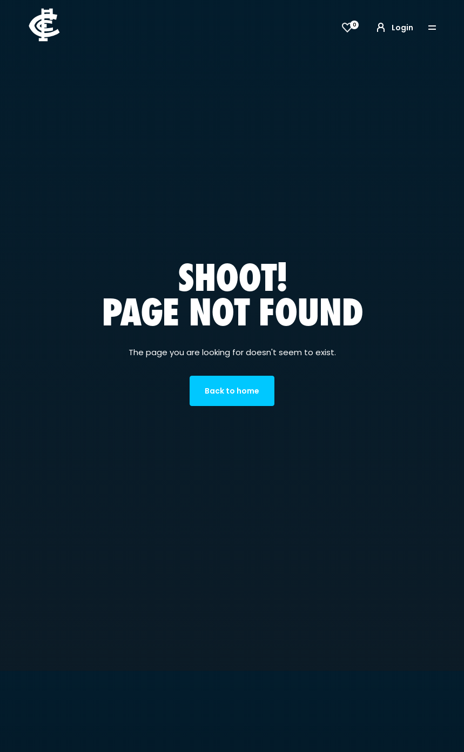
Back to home (232, 390)
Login (393, 27)
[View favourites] (347, 27)
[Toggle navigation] (439, 28)
